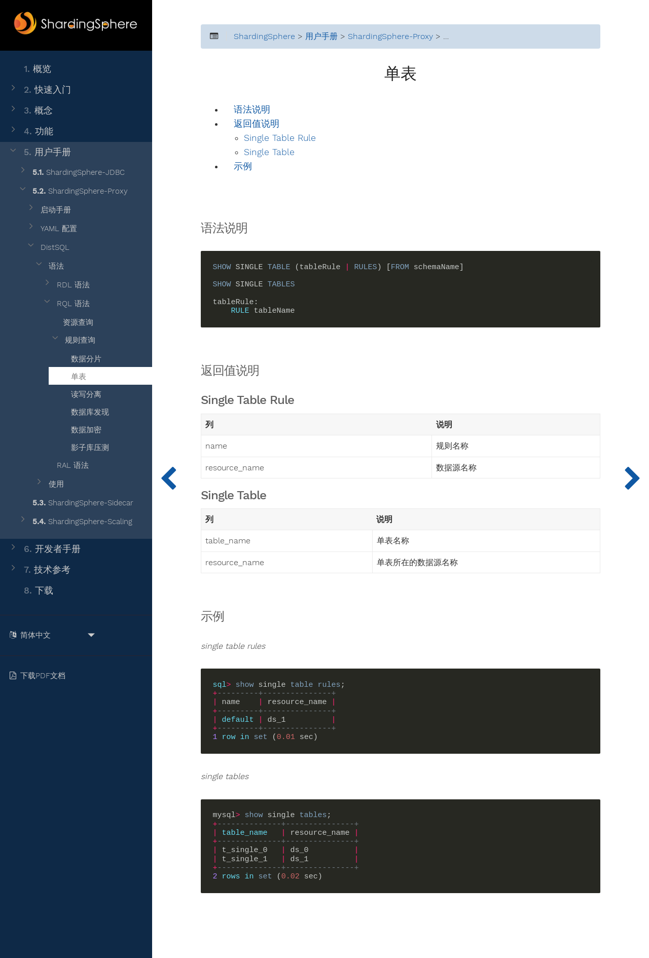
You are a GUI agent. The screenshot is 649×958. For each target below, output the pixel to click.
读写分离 (79, 393)
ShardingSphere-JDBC (71, 172)
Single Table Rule (280, 138)
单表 (72, 375)
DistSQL (47, 247)
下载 (30, 590)
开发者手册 (44, 549)
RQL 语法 (66, 304)
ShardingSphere (264, 36)
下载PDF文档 (39, 675)
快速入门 (39, 90)
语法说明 (252, 110)
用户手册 (39, 152)
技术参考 (39, 570)
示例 (243, 166)
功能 (30, 131)
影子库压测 (83, 446)
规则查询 (72, 340)
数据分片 (79, 357)
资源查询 (71, 321)
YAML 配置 (51, 229)
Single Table (269, 152)
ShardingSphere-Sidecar (75, 503)
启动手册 (48, 210)
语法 (49, 266)
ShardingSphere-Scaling (75, 522)
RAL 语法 (65, 465)
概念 (30, 110)
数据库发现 (83, 410)
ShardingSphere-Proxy (73, 191)
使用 (49, 484)
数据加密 (79, 428)
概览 (29, 69)
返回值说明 (256, 124)
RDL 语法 (66, 285)
